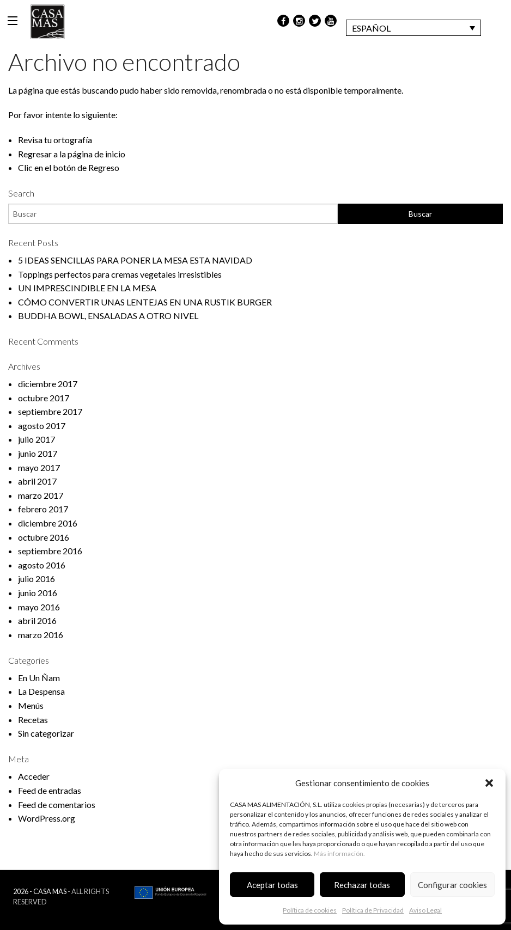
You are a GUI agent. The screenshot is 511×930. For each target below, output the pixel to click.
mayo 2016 (39, 607)
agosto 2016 (41, 565)
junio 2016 (37, 593)
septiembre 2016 (50, 551)
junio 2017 (37, 453)
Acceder (34, 776)
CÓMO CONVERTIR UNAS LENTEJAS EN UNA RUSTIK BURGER (145, 302)
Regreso (103, 167)
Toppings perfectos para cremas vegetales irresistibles (120, 274)
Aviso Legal (425, 910)
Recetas (33, 719)
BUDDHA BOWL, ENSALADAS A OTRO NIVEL (108, 315)
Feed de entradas (49, 790)
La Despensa (41, 691)
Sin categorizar (46, 733)
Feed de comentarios (56, 804)
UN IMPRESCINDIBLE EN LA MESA (87, 288)
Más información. (339, 853)
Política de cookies (310, 910)
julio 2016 (36, 578)
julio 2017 (36, 439)
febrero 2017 (43, 509)
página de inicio (96, 154)
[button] (489, 783)
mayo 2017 (39, 467)
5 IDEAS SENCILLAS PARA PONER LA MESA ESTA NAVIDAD (135, 260)
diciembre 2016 (47, 523)
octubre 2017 (43, 398)
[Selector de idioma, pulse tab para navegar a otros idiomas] (413, 28)
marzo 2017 (40, 495)
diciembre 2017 (47, 383)
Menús (31, 705)
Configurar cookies (452, 885)
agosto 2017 (41, 425)
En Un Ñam (39, 677)
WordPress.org (46, 818)
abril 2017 (37, 481)
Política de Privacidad (373, 910)
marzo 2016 (40, 634)
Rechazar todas (362, 885)
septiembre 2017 (50, 411)
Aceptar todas (272, 885)
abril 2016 (37, 620)
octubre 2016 (43, 537)
